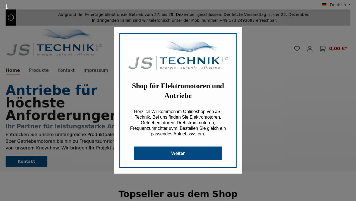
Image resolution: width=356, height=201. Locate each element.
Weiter (178, 153)
